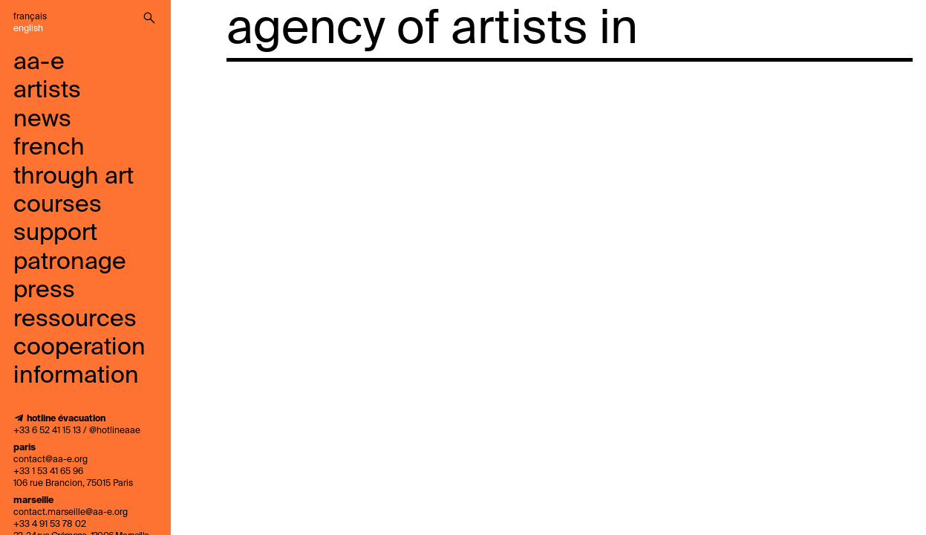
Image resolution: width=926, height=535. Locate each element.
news (42, 120)
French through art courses (73, 176)
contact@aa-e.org (50, 459)
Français (30, 17)
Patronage (69, 262)
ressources (75, 319)
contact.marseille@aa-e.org (70, 512)
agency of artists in (432, 30)
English (28, 29)
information (76, 376)
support (55, 233)
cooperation (79, 348)
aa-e (39, 62)
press (44, 290)
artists (47, 91)
